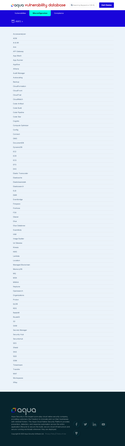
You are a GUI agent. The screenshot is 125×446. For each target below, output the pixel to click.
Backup (16, 82)
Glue (15, 221)
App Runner (18, 60)
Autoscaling (18, 78)
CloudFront (17, 91)
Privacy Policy (50, 435)
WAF (15, 374)
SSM (15, 361)
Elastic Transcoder (20, 173)
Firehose (16, 208)
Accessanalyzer (19, 34)
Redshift (16, 313)
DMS (15, 139)
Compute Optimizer (21, 126)
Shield (15, 348)
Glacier (16, 217)
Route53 (16, 317)
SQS (15, 356)
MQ (14, 274)
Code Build (17, 108)
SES (14, 343)
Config (15, 130)
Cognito (16, 121)
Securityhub (18, 339)
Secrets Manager (20, 330)
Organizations (18, 295)
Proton (16, 300)
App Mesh (17, 56)
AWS (18, 21)
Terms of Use (61, 435)
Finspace (16, 204)
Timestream (18, 365)
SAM (15, 326)
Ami (14, 47)
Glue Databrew (19, 226)
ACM (15, 38)
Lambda (16, 256)
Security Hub (18, 335)
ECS (14, 160)
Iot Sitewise (17, 243)
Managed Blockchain (21, 265)
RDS (15, 308)
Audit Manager (19, 73)
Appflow (16, 65)
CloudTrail (17, 95)
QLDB (15, 304)
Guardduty (17, 230)
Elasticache (17, 178)
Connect (16, 134)
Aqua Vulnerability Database (38, 5)
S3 (14, 322)
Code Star (17, 117)
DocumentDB (18, 143)
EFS (14, 165)
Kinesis (16, 248)
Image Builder (18, 239)
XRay (15, 383)
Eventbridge (18, 200)
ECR (14, 156)
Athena (16, 69)
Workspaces (18, 378)
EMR (15, 195)
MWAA (16, 282)
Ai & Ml (16, 43)
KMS (15, 252)
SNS (15, 352)
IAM (14, 234)
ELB (14, 191)
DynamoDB (17, 147)
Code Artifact (18, 104)
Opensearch (18, 291)
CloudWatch (18, 99)
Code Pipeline (18, 113)
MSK (15, 278)
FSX (14, 213)
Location (16, 261)
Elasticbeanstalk (19, 182)
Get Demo (106, 5)
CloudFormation (19, 86)
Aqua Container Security (23, 412)
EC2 (14, 152)
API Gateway (18, 52)
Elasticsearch (18, 187)
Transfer (16, 369)
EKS (14, 169)
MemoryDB (17, 269)
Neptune (16, 287)
